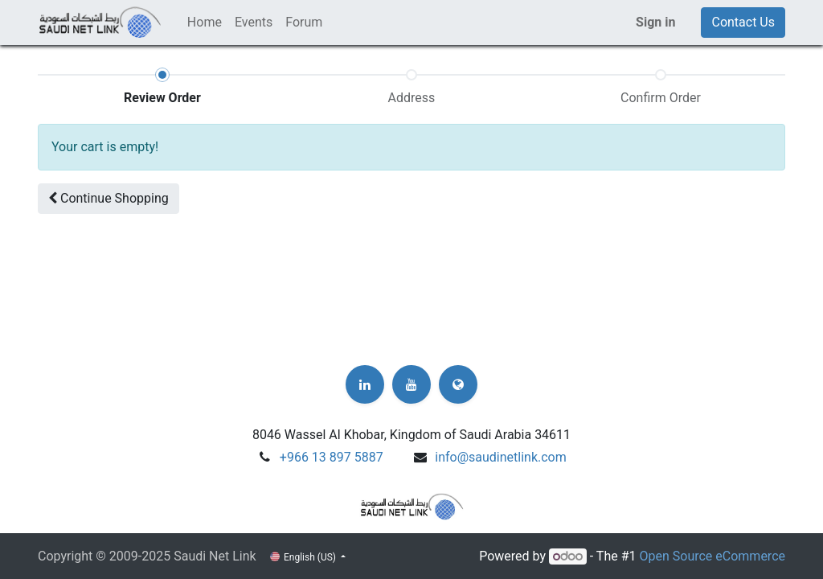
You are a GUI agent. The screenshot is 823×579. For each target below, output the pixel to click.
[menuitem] (204, 22)
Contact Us (743, 22)
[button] (108, 198)
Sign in (655, 22)
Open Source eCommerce (712, 556)
